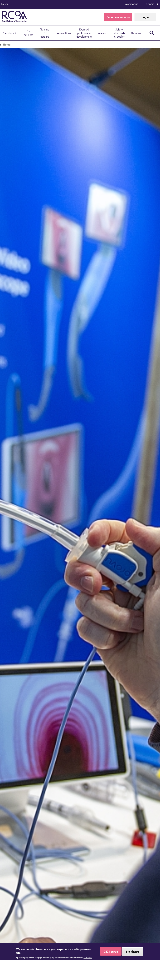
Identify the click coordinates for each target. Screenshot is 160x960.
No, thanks (132, 951)
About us (136, 33)
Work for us (131, 4)
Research (103, 33)
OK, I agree (111, 951)
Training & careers (44, 33)
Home (7, 44)
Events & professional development (84, 33)
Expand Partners (157, 4)
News (4, 4)
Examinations (63, 33)
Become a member (118, 17)
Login (145, 17)
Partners (149, 4)
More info (88, 957)
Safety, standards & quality (119, 33)
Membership (10, 33)
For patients (28, 33)
